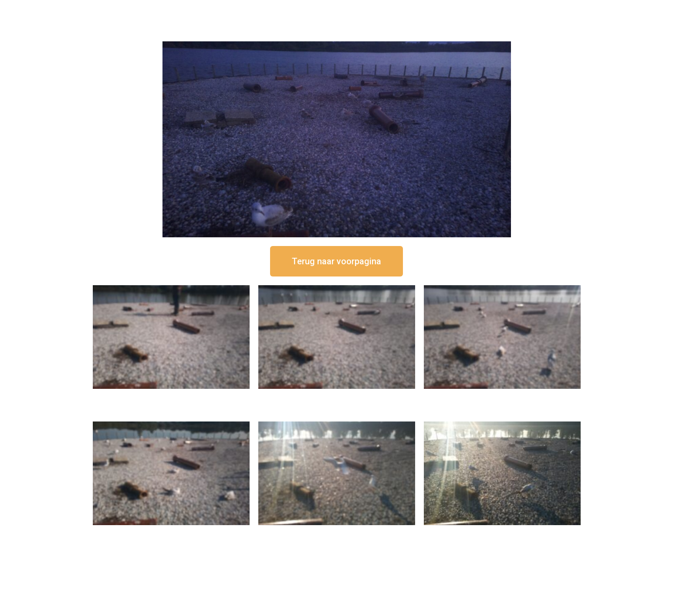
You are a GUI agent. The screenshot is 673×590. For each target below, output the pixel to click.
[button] (336, 261)
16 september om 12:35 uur (336, 396)
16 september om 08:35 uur (502, 532)
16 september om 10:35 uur (171, 532)
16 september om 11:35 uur (502, 396)
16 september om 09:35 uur (336, 532)
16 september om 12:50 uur (171, 396)
